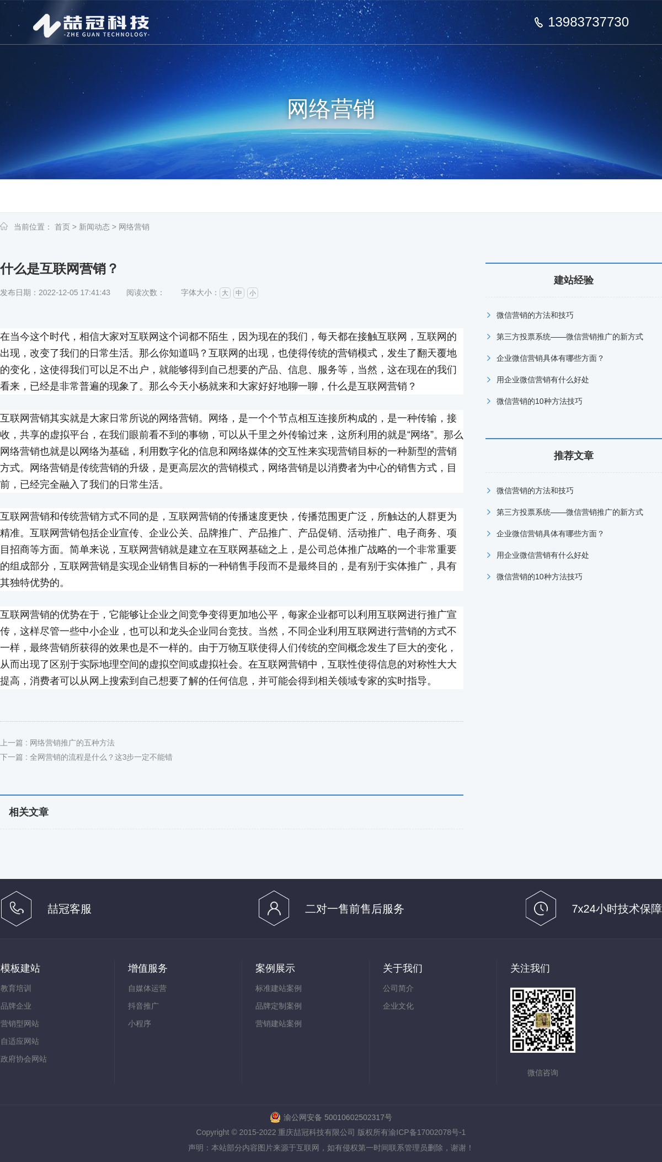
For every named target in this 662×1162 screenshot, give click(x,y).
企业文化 (398, 1005)
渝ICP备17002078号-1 (427, 1132)
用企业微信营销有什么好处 (542, 379)
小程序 (139, 1023)
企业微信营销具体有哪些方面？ (550, 358)
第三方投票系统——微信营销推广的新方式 (569, 336)
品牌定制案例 (278, 1005)
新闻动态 (94, 226)
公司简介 (398, 988)
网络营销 (134, 226)
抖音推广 (143, 1005)
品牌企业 (16, 1005)
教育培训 (16, 988)
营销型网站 (20, 1023)
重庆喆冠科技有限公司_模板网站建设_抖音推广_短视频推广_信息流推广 (91, 26)
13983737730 (588, 22)
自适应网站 (20, 1041)
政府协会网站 (24, 1058)
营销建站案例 (278, 1023)
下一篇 (86, 757)
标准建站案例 (278, 988)
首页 (62, 226)
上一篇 (57, 742)
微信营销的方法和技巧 (535, 315)
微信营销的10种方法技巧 (539, 401)
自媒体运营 (147, 988)
